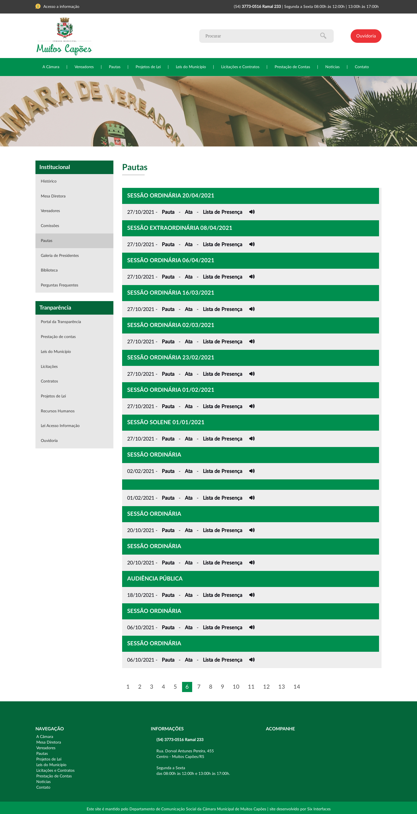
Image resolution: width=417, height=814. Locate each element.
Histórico (49, 181)
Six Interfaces (319, 809)
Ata (188, 212)
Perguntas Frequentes (59, 285)
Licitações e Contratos (240, 67)
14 (296, 687)
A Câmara (50, 67)
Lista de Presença (222, 212)
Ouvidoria (366, 36)
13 (281, 687)
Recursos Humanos (58, 411)
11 (251, 687)
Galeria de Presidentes (60, 256)
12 (266, 687)
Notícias (332, 67)
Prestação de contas (58, 337)
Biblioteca (49, 270)
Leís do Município (191, 67)
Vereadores (84, 67)
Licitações (49, 367)
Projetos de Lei (148, 67)
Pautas (114, 67)
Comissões (50, 226)
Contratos (49, 381)
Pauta (168, 212)
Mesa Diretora (53, 196)
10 (236, 687)
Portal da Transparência (61, 322)
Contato (362, 67)
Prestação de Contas (292, 67)
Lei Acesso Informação (60, 426)
